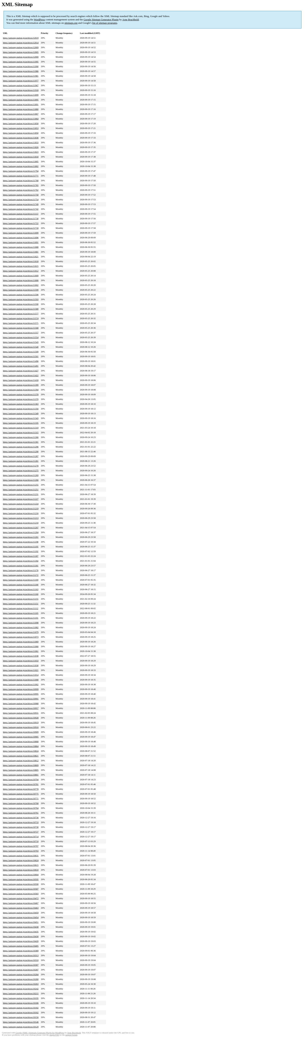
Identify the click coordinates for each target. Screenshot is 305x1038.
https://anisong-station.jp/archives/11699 (20, 233)
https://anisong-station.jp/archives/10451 (20, 922)
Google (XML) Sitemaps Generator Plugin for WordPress (39, 1033)
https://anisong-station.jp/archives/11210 (20, 523)
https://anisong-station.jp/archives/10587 (20, 889)
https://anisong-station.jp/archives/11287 (20, 456)
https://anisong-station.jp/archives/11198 (20, 542)
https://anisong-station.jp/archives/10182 (20, 1008)
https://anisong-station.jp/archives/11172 (20, 575)
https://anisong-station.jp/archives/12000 (20, 57)
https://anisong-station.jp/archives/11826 (20, 147)
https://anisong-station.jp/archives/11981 (20, 76)
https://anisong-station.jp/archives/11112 (20, 608)
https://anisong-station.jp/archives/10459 (20, 912)
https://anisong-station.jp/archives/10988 (20, 703)
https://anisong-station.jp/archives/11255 (20, 485)
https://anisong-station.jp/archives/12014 (20, 42)
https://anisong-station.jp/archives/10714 (20, 836)
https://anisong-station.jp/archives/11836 (20, 137)
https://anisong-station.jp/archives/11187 (20, 556)
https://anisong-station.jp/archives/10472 (20, 898)
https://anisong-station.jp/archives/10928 (20, 717)
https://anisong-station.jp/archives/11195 (20, 546)
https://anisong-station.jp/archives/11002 (20, 684)
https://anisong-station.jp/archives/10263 (20, 984)
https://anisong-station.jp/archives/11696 (20, 237)
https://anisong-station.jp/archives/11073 (20, 637)
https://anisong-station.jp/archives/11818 (20, 157)
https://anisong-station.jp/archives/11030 (20, 665)
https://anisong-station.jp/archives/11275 (20, 470)
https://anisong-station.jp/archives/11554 (20, 337)
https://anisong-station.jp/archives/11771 (20, 176)
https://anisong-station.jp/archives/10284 (20, 974)
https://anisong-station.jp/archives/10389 (20, 950)
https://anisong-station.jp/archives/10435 (20, 931)
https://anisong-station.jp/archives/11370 (20, 399)
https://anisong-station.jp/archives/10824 (20, 751)
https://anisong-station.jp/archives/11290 (20, 451)
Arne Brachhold (130, 19)
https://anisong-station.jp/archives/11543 (20, 342)
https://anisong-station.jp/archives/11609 (20, 275)
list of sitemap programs (104, 22)
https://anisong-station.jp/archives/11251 (20, 489)
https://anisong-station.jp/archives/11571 (20, 323)
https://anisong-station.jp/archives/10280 (20, 979)
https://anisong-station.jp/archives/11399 (20, 385)
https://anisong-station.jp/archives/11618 (20, 261)
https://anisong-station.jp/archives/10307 (20, 965)
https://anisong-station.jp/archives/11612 (20, 271)
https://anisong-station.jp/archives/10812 (20, 760)
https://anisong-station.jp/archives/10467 (20, 903)
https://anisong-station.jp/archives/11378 (20, 394)
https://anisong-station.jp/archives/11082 (20, 627)
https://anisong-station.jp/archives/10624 (20, 860)
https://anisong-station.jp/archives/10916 (20, 727)
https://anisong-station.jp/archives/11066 (20, 646)
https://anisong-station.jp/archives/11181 (20, 565)
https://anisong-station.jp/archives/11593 (20, 299)
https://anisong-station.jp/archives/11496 (20, 361)
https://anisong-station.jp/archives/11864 (20, 118)
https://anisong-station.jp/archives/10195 (20, 998)
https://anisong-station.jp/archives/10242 (20, 988)
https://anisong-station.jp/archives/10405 (20, 946)
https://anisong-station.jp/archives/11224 (20, 504)
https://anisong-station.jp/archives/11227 (20, 499)
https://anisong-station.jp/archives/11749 (20, 204)
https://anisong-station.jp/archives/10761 (20, 813)
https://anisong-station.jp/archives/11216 (20, 513)
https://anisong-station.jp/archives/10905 (20, 737)
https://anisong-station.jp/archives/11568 (20, 328)
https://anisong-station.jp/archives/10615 (20, 865)
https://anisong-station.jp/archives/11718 (20, 228)
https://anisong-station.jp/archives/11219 (20, 508)
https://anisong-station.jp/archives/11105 (20, 613)
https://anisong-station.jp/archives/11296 (20, 447)
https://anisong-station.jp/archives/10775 (20, 794)
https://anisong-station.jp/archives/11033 (20, 660)
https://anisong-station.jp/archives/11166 (20, 584)
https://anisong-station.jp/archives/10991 (20, 698)
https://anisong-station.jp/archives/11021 (20, 670)
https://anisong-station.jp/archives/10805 (20, 770)
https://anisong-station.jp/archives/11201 (20, 537)
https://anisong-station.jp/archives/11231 (20, 494)
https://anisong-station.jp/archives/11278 (20, 466)
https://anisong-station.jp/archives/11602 (20, 285)
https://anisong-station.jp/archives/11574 (20, 318)
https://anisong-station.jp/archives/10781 (20, 784)
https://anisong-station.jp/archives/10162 (20, 1012)
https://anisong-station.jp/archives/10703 (20, 851)
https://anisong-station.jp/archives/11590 (20, 304)
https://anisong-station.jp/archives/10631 (20, 855)
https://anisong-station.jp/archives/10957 (20, 708)
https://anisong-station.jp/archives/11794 (20, 171)
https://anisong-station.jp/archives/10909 (20, 732)
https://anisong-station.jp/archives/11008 (20, 679)
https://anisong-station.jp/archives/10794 (20, 779)
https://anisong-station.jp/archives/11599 (20, 290)
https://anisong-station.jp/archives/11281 (20, 461)
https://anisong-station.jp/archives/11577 (20, 313)
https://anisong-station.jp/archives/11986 (20, 71)
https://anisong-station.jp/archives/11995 (20, 61)
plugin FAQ (54, 1035)
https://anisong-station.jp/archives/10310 (20, 960)
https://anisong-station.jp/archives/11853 (20, 128)
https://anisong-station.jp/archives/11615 (20, 266)
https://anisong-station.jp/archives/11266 (20, 480)
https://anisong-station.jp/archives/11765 (20, 185)
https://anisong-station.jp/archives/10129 (20, 1027)
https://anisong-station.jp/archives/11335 (20, 423)
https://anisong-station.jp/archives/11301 (20, 442)
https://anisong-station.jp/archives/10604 (20, 874)
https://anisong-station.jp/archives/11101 (20, 618)
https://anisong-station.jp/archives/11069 (20, 641)
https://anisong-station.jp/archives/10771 (20, 798)
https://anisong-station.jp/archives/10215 (20, 993)
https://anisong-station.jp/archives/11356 (20, 408)
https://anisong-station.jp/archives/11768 (20, 180)
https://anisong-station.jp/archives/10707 (20, 846)
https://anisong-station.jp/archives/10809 (20, 765)
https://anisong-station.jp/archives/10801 (20, 775)
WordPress (39, 19)
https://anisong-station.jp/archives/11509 (20, 351)
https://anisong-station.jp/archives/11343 (20, 418)
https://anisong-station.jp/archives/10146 (20, 1022)
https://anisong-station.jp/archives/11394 (20, 389)
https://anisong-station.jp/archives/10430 (20, 936)
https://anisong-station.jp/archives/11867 (20, 114)
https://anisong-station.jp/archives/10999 (20, 689)
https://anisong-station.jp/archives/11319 (20, 427)
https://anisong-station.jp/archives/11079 (20, 632)
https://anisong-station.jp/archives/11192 (20, 551)
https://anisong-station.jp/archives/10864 (20, 746)
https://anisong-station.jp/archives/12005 (20, 52)
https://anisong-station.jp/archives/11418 (20, 380)
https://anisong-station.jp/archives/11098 (20, 622)
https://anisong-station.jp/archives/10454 (20, 917)
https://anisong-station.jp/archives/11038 (20, 656)
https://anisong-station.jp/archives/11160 (20, 594)
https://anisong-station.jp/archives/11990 (20, 66)
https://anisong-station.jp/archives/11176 (20, 570)
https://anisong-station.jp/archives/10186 (20, 1003)
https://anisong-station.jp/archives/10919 (20, 722)
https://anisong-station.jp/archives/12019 (20, 38)
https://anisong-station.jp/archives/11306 (20, 437)
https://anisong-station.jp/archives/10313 (20, 955)
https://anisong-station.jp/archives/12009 (20, 47)
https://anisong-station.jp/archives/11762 (20, 190)
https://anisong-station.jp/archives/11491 (20, 366)
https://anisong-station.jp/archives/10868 (20, 741)
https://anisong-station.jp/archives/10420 (20, 941)
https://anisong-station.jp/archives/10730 (20, 827)
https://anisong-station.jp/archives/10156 (20, 1017)
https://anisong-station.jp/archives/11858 (20, 123)
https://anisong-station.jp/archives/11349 (20, 413)
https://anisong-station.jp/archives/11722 (20, 223)
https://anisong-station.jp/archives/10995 (20, 694)
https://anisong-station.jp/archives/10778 (20, 789)
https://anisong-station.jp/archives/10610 (20, 870)
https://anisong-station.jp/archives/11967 (20, 85)
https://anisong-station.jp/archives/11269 (20, 475)
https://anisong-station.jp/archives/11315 (20, 432)
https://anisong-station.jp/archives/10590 (20, 884)
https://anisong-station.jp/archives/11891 (20, 104)
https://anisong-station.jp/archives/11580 (20, 309)
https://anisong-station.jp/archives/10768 (20, 803)
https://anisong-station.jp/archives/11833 (20, 142)
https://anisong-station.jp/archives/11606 (20, 280)
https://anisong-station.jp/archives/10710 (20, 841)
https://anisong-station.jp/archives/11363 (20, 404)
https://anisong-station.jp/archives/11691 (20, 242)
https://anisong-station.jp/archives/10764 (20, 808)
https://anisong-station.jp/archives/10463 (20, 908)
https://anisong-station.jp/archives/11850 (20, 133)
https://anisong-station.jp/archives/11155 (20, 599)
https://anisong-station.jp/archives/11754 (20, 199)
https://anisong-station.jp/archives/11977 (20, 80)
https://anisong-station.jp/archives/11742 (20, 209)
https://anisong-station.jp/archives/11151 (20, 603)
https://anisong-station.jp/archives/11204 (20, 532)
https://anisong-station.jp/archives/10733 (20, 822)
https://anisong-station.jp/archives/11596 (20, 294)
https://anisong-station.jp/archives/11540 (20, 347)
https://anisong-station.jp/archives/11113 (20, 214)
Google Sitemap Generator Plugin (101, 19)
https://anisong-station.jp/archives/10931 (20, 713)
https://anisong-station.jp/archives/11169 (20, 580)
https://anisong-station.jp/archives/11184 (20, 561)
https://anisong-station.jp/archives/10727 (20, 832)
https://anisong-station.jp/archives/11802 (20, 166)
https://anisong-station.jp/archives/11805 (20, 161)
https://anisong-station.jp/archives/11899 (20, 95)
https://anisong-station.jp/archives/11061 (20, 651)
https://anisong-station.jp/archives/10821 (20, 756)
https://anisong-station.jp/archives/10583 (20, 893)
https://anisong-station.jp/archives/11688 (20, 247)
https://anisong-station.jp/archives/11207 (20, 527)
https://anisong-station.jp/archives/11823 (20, 152)
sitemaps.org (70, 22)
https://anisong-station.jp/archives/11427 (20, 370)
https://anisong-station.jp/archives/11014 (20, 675)
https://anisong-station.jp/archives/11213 (20, 518)
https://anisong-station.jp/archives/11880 (20, 109)
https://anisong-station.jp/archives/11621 (20, 256)
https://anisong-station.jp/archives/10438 (20, 927)
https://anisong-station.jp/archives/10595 (20, 879)
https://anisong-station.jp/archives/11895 (20, 99)
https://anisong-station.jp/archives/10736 (20, 817)
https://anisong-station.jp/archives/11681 (20, 252)
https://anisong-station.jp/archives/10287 (20, 969)
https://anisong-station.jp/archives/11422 (20, 375)
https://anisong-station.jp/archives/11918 (20, 90)
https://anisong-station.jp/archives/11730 (20, 218)
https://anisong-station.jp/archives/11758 (20, 195)
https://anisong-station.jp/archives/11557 (20, 332)
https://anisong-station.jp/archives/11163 (20, 589)
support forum (71, 1035)
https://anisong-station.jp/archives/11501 (20, 356)
